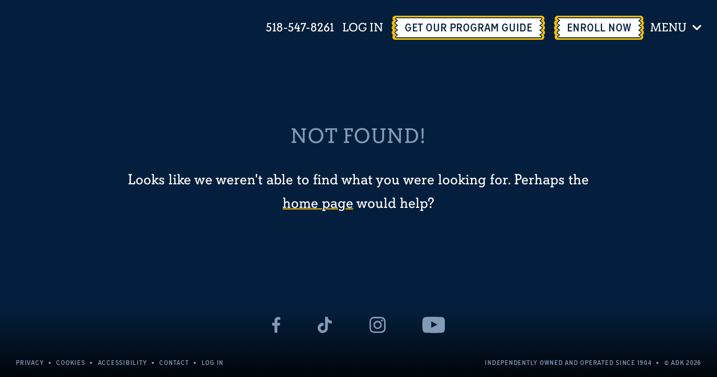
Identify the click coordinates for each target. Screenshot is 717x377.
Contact (173, 363)
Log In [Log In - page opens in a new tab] (362, 28)
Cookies (70, 363)
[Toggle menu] (677, 28)
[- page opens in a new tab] (276, 325)
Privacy (29, 363)
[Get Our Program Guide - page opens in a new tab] (468, 28)
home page (318, 203)
